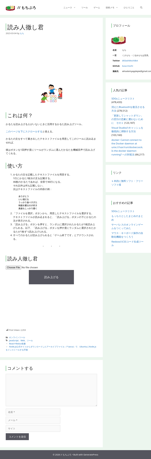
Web (23, 340)
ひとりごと (129, 7)
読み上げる (51, 277)
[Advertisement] (51, 60)
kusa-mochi (127, 66)
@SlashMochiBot (130, 60)
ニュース (71, 7)
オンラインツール (17, 337)
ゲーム (97, 7)
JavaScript (14, 340)
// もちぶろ (26, 7)
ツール (84, 7)
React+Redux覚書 (17, 343)
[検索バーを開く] (141, 7)
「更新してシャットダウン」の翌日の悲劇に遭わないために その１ (127, 119)
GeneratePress (90, 454)
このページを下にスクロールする (24, 131)
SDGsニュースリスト (122, 98)
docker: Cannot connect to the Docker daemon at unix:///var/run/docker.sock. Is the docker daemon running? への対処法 (127, 147)
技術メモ (113, 7)
